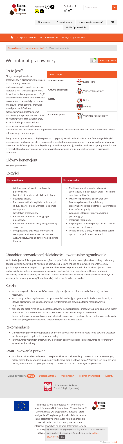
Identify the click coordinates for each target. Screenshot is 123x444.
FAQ (112, 21)
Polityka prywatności (89, 372)
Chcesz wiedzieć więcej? (91, 21)
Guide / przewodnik (76, 27)
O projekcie (44, 21)
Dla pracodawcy (27, 37)
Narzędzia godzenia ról (73, 37)
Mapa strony (67, 372)
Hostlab (114, 439)
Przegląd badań (64, 21)
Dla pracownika (49, 37)
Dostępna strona (47, 372)
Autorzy (109, 372)
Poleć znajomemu (108, 60)
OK (62, 437)
